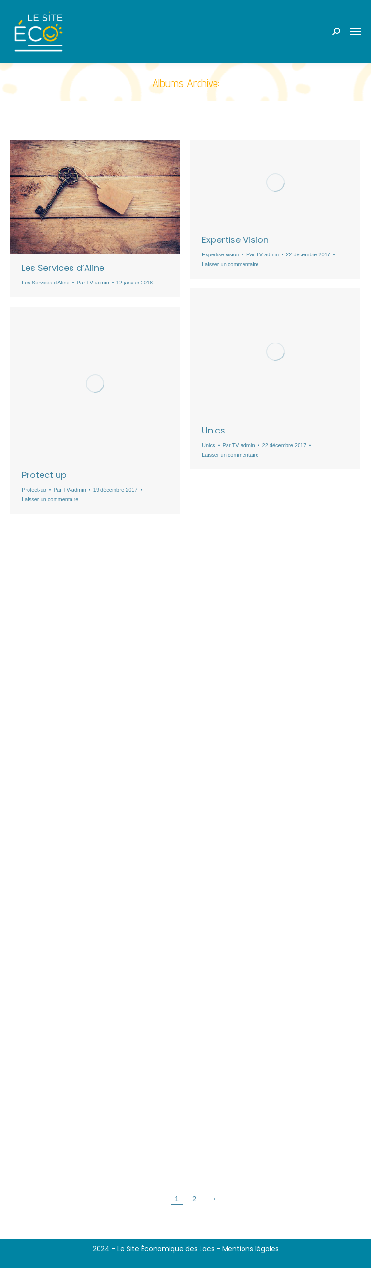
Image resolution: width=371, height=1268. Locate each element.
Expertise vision (220, 254)
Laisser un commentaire (230, 264)
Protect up (44, 475)
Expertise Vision (235, 240)
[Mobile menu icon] (355, 31)
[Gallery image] (275, 182)
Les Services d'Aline (46, 282)
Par (93, 282)
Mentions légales (250, 1248)
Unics (213, 430)
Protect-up (34, 489)
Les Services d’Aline (63, 268)
